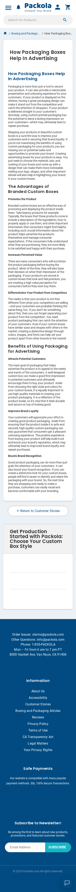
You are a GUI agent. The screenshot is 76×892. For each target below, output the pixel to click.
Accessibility (38, 698)
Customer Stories (38, 704)
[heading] (38, 53)
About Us (38, 691)
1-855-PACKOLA (43, 644)
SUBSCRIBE (57, 847)
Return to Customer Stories (38, 511)
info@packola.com (51, 640)
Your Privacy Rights (38, 750)
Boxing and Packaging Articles (31, 33)
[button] (64, 20)
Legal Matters (38, 743)
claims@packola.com (48, 634)
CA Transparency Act (38, 737)
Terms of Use (38, 730)
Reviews (38, 717)
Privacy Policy (38, 724)
